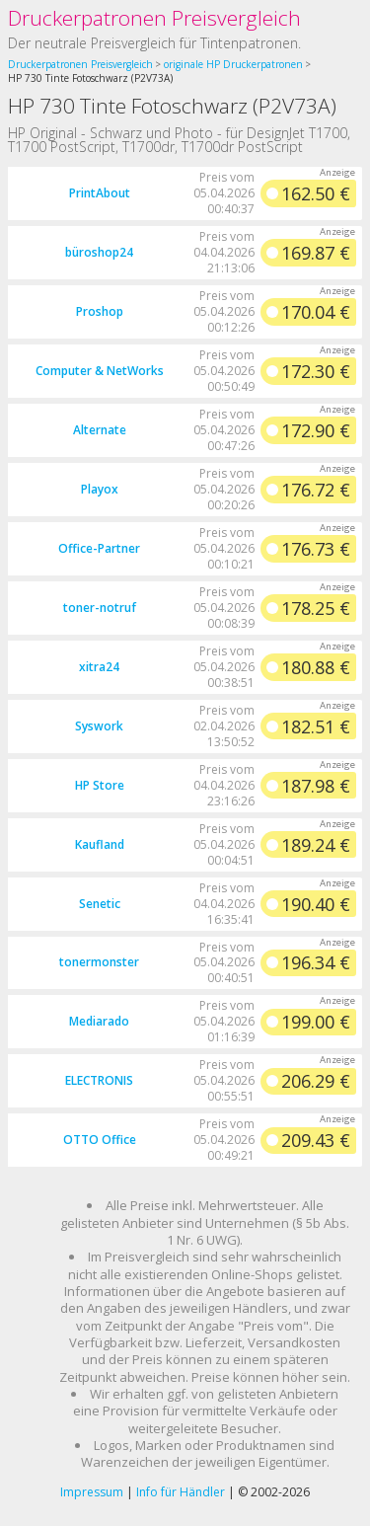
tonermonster (99, 962)
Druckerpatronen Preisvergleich (154, 18)
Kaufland (99, 844)
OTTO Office (99, 1139)
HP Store (99, 785)
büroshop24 (99, 252)
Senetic (99, 903)
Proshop (99, 311)
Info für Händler (180, 1492)
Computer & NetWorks (100, 370)
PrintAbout (99, 193)
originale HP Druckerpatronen (233, 64)
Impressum (91, 1492)
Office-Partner (99, 548)
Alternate (99, 429)
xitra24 (99, 666)
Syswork (99, 726)
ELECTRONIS (99, 1080)
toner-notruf (99, 607)
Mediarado (99, 1021)
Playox (99, 489)
